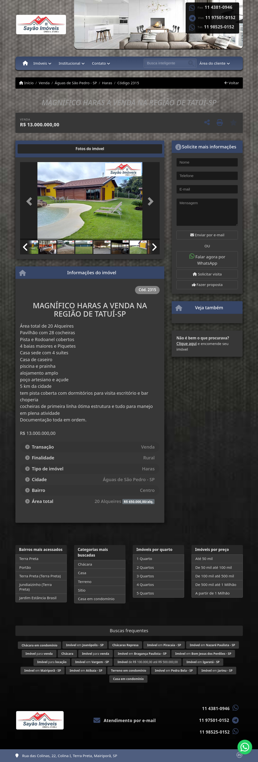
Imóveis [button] (40, 63)
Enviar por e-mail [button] (207, 234)
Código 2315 (128, 82)
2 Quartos (145, 567)
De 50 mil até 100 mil (213, 567)
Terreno (84, 581)
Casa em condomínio (96, 598)
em (85, 645)
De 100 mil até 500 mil (214, 575)
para (39, 654)
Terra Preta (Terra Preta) (40, 575)
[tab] (36, 149)
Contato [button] (99, 63)
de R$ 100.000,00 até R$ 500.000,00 (148, 662)
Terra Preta (28, 558)
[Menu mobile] (25, 63)
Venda (44, 82)
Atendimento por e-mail (124, 720)
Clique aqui (186, 343)
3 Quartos (145, 575)
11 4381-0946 (218, 7)
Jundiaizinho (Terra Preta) (35, 587)
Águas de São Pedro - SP (76, 82)
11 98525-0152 (219, 27)
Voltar (231, 82)
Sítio (82, 590)
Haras (107, 82)
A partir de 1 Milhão (212, 593)
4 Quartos (145, 584)
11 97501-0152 (220, 17)
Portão (25, 567)
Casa (82, 572)
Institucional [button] (69, 63)
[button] (30, 201)
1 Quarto (144, 558)
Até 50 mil (204, 558)
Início (26, 82)
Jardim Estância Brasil (37, 597)
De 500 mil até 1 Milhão (215, 584)
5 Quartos (145, 593)
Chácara (85, 564)
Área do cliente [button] (212, 63)
